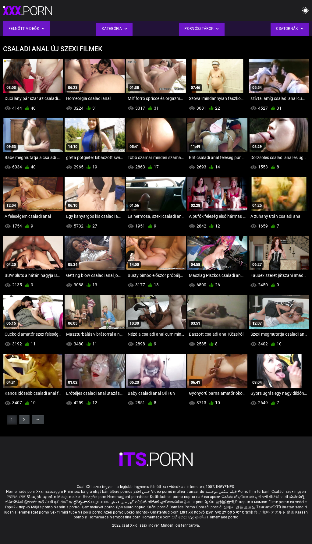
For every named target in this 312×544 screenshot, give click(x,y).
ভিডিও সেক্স (16, 497)
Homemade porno (222, 517)
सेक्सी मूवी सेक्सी (56, 502)
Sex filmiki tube (63, 512)
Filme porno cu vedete (287, 502)
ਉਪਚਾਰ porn (194, 502)
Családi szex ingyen (288, 491)
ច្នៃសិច (210, 502)
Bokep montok (136, 512)
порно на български (202, 497)
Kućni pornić (158, 507)
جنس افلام (141, 491)
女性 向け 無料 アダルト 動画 (269, 512)
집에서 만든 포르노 (239, 507)
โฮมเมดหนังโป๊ (269, 507)
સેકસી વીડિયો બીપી (273, 497)
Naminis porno (67, 507)
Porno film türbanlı (254, 491)
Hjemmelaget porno (32, 512)
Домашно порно (131, 507)
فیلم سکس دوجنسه (221, 491)
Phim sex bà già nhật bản (86, 491)
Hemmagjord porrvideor (128, 497)
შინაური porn (95, 497)
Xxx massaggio (49, 491)
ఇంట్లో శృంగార (79, 502)
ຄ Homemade (97, 517)
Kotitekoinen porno (167, 497)
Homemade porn (21, 491)
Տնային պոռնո (42, 497)
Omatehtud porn (165, 512)
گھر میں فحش (123, 502)
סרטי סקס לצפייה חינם (225, 512)
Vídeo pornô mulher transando (177, 491)
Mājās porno (42, 507)
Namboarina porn (126, 517)
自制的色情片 (227, 502)
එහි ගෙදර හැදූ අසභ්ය (189, 517)
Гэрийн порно (18, 507)
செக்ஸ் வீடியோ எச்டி (239, 497)
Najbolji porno (90, 512)
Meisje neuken (69, 497)
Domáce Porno (182, 507)
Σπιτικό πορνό (193, 512)
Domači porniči (210, 507)
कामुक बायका (100, 502)
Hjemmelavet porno (97, 507)
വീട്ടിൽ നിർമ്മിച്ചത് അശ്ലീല (159, 502)
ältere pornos (121, 491)
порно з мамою (253, 502)
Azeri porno (114, 512)
